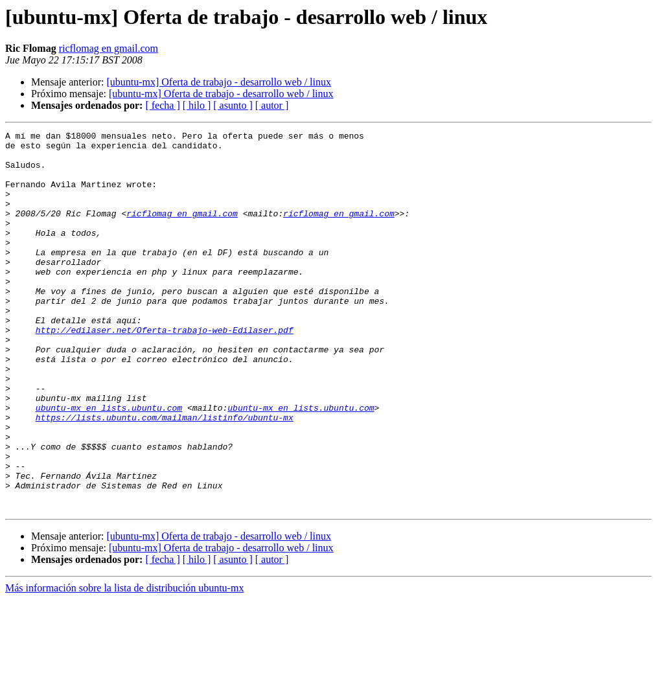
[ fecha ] (162, 105)
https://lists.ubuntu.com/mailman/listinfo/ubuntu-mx (165, 475)
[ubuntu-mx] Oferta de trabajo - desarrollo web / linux (218, 81)
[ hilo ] (197, 105)
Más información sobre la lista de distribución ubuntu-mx (124, 663)
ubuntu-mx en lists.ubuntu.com (109, 464)
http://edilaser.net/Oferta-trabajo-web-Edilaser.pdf (165, 370)
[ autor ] (272, 105)
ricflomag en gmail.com (108, 48)
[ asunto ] (232, 105)
